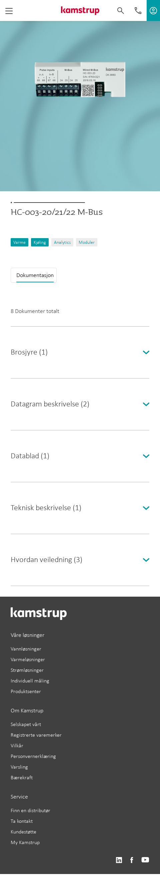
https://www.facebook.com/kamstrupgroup (131, 860)
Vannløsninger (26, 649)
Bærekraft (22, 777)
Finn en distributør (30, 810)
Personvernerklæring (33, 756)
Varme (19, 242)
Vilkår (17, 745)
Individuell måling (30, 680)
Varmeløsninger (28, 659)
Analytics (62, 242)
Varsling (19, 767)
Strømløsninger (27, 670)
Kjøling (40, 242)
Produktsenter (26, 691)
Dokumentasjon (35, 275)
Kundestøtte (23, 831)
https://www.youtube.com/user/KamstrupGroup (145, 860)
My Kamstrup (25, 842)
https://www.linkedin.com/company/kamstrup (119, 860)
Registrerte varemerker (36, 735)
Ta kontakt (22, 821)
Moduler (87, 242)
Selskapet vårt (26, 724)
